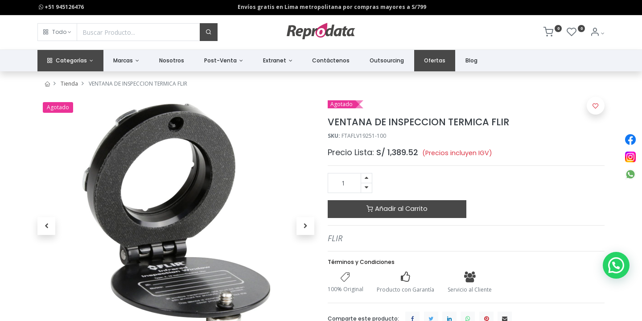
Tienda (69, 83)
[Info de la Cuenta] (597, 33)
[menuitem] (171, 61)
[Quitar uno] (366, 188)
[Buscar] (209, 32)
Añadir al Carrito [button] (397, 208)
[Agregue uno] (366, 178)
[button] (57, 32)
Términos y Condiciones (361, 262)
